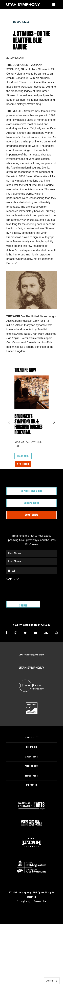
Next (54, 421)
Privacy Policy (23, 901)
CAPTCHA (12, 578)
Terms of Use (40, 901)
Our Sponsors (31, 503)
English (49, 980)
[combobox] (52, 980)
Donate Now (31, 515)
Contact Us (31, 785)
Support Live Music (31, 491)
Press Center (31, 766)
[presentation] (31, 588)
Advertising (31, 757)
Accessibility (31, 738)
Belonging (31, 747)
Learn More (23, 456)
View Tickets (23, 464)
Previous (9, 421)
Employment (31, 776)
